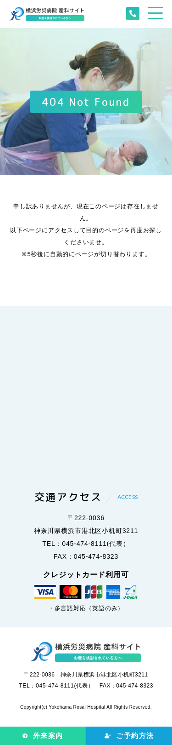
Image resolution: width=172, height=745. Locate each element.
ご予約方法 (135, 735)
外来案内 (48, 735)
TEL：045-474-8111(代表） (85, 543)
